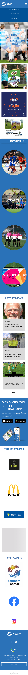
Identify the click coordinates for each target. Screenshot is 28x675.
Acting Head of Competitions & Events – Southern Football (14, 383)
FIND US (14, 664)
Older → (14, 392)
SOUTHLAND (14, 18)
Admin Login (14, 673)
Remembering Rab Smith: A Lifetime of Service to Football (13, 325)
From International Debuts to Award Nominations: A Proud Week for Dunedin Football (13, 354)
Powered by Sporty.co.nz (14, 672)
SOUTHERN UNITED (14, 9)
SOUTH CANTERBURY (14, 14)
